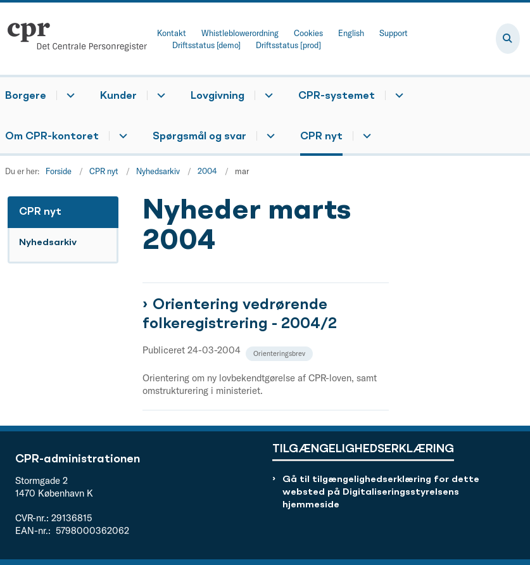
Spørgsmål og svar (199, 136)
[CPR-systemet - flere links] (397, 95)
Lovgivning (217, 96)
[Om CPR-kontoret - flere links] (121, 136)
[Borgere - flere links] (68, 95)
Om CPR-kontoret (52, 136)
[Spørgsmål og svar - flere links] (268, 136)
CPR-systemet (336, 96)
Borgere (25, 96)
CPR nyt (321, 136)
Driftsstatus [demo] (206, 45)
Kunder (118, 96)
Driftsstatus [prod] (288, 45)
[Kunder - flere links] (159, 95)
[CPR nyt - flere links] (365, 136)
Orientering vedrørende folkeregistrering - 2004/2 (239, 315)
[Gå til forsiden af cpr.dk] (73, 38)
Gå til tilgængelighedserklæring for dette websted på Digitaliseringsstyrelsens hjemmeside (380, 492)
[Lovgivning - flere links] (267, 95)
